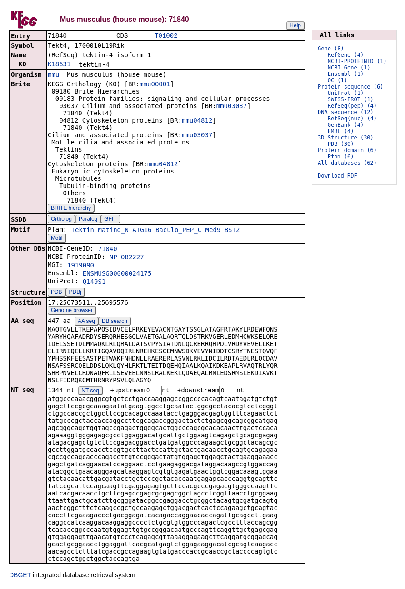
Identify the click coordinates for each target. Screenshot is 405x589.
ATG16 (141, 230)
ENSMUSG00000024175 (117, 274)
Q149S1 (94, 282)
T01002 (166, 36)
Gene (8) (331, 48)
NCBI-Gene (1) (349, 67)
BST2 (232, 230)
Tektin (82, 230)
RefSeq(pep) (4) (352, 106)
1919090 (80, 266)
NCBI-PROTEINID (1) (357, 61)
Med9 (213, 230)
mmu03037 (231, 106)
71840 (107, 249)
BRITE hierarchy (71, 209)
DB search (114, 322)
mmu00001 (155, 85)
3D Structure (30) (346, 137)
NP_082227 (127, 258)
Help (295, 25)
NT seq (90, 392)
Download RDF (337, 176)
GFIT (110, 220)
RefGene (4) (346, 55)
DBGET (20, 576)
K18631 (59, 65)
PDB (56, 293)
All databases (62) (347, 163)
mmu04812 (197, 121)
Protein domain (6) (347, 150)
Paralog (88, 220)
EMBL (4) (341, 131)
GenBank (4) (346, 125)
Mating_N (113, 230)
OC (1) (337, 80)
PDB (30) (341, 144)
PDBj (75, 293)
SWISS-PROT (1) (351, 99)
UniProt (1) (346, 93)
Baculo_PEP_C (178, 230)
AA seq (86, 322)
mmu (53, 75)
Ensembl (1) (346, 74)
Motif (57, 239)
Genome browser (72, 311)
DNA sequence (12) (346, 112)
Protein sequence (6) (351, 87)
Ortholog (61, 220)
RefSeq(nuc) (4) (352, 118)
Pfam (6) (341, 156)
